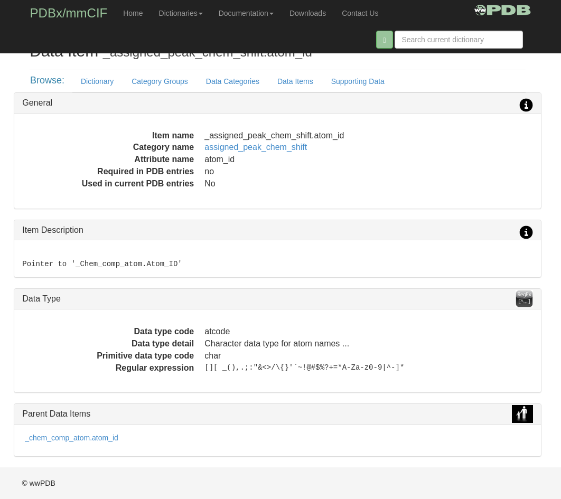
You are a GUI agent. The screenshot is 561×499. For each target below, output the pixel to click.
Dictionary (97, 81)
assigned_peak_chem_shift (255, 147)
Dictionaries (181, 13)
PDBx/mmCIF (69, 13)
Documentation (246, 13)
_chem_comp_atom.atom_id (71, 438)
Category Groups (160, 81)
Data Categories (232, 81)
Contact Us (360, 13)
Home (133, 13)
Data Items (295, 81)
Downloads (307, 13)
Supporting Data (358, 81)
